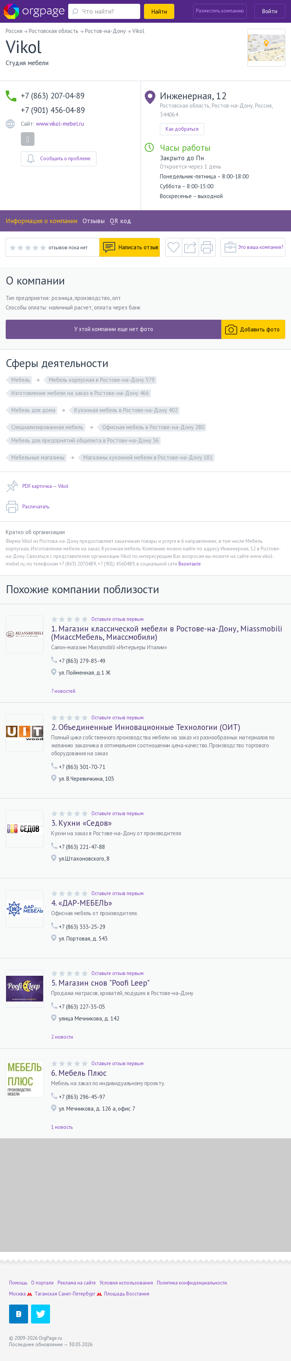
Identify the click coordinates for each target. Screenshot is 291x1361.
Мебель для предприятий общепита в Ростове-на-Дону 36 (85, 440)
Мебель (20, 379)
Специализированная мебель (47, 427)
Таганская (45, 1294)
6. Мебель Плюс (78, 1073)
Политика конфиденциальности (192, 1283)
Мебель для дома (33, 410)
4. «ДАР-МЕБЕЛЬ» (81, 903)
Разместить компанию (220, 11)
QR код (120, 221)
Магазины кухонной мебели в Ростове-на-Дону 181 (148, 457)
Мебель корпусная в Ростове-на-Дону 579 (102, 379)
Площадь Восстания (126, 1294)
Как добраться (182, 129)
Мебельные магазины (37, 457)
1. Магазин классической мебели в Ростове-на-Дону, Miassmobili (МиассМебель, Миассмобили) (166, 633)
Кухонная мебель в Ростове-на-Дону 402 (126, 410)
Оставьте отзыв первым (117, 619)
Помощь (18, 1283)
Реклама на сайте (77, 1283)
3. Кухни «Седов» (81, 823)
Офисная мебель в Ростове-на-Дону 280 (153, 427)
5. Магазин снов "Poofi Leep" (100, 983)
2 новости (62, 1037)
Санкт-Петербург (76, 1294)
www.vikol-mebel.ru (60, 123)
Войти (269, 11)
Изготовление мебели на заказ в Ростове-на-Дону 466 (80, 393)
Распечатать (27, 506)
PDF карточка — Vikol (37, 486)
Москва (17, 1294)
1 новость (62, 1127)
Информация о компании (41, 221)
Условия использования (126, 1283)
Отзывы (94, 221)
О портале (42, 1283)
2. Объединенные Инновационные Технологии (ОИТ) (145, 727)
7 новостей (63, 691)
